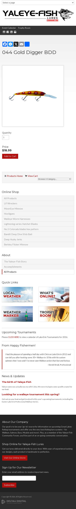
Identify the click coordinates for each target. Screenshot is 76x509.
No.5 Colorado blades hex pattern (21, 229)
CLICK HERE (13, 337)
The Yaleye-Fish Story (15, 261)
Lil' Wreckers (10, 203)
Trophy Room (24, 28)
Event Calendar (9, 28)
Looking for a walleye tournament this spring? (31, 394)
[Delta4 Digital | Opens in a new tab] (14, 502)
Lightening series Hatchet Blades (21, 224)
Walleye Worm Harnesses (17, 218)
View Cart (33, 176)
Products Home (15, 176)
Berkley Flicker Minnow (16, 244)
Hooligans (9, 213)
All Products (10, 198)
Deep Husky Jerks (13, 239)
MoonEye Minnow (13, 208)
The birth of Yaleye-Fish (16, 381)
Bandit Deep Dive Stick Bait (18, 234)
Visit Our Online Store (15, 458)
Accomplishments (13, 266)
